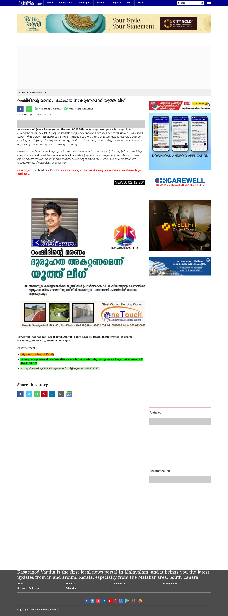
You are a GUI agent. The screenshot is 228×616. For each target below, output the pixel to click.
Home (50, 3)
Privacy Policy (170, 584)
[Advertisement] (110, 67)
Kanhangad (36, 93)
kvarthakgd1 (27, 115)
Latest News (65, 3)
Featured (155, 412)
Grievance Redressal (28, 588)
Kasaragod (84, 3)
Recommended (159, 471)
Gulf (129, 3)
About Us (70, 584)
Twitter (55, 170)
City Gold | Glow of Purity (37, 354)
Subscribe (71, 588)
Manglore (116, 3)
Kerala (141, 3)
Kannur (100, 3)
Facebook (38, 170)
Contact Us (119, 584)
